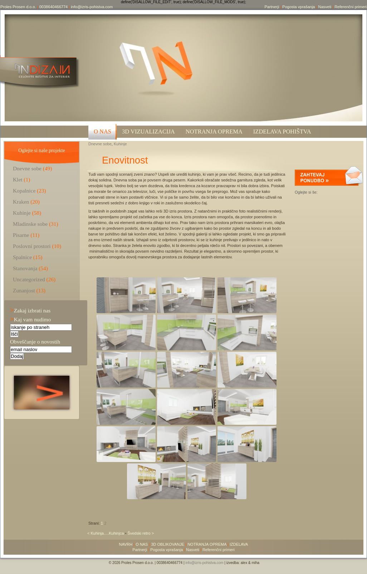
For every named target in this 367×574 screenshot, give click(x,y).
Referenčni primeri (350, 7)
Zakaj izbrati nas (30, 310)
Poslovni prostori (32, 246)
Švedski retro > (140, 533)
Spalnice (22, 257)
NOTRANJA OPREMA (206, 544)
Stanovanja (25, 268)
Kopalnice (24, 191)
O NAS (102, 131)
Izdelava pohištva (282, 131)
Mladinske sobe (30, 224)
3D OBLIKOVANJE (167, 544)
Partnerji (271, 7)
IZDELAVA (239, 544)
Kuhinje (120, 144)
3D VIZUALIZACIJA (148, 131)
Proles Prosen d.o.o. (18, 7)
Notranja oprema (214, 131)
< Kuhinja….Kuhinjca (106, 533)
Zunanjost (24, 290)
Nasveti (324, 7)
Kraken (21, 202)
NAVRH (126, 544)
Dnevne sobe (100, 144)
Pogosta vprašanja (298, 7)
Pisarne (21, 235)
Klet (18, 179)
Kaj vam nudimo (30, 319)
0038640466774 (53, 7)
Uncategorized (29, 279)
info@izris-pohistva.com (92, 7)
